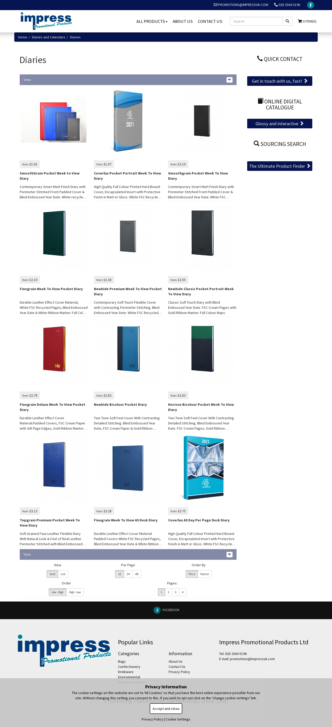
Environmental (129, 677)
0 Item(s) (307, 21)
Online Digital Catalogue (280, 104)
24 (128, 574)
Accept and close (166, 708)
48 (136, 574)
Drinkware (126, 671)
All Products (152, 21)
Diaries (75, 37)
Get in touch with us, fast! (280, 81)
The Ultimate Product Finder (280, 166)
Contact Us (210, 21)
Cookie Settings (177, 719)
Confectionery (129, 666)
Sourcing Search (280, 144)
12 (119, 574)
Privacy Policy (179, 671)
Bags (122, 661)
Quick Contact (279, 58)
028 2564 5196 (287, 4)
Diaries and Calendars (48, 37)
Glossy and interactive (279, 124)
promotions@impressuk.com (241, 4)
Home (22, 37)
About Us (183, 21)
